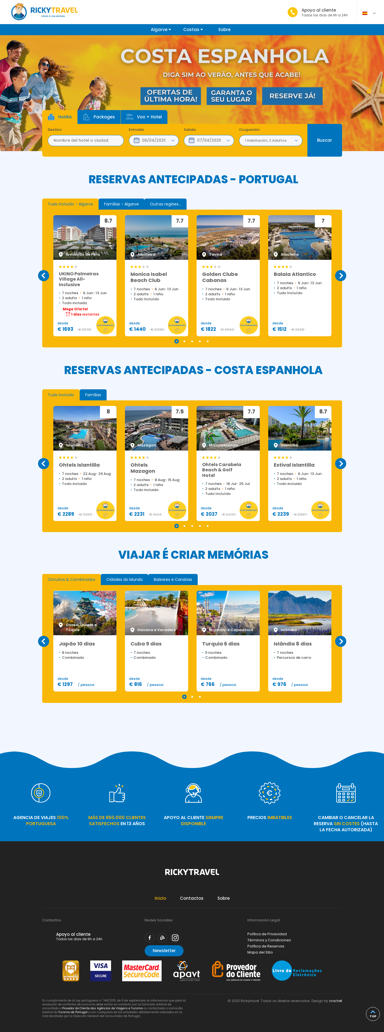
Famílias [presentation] (93, 395)
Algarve (161, 29)
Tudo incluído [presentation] (61, 395)
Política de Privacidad (267, 934)
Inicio (160, 898)
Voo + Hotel (144, 117)
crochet (335, 1000)
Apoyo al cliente (325, 12)
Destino (55, 129)
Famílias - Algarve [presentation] (121, 204)
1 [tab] (369, 91)
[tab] (70, 204)
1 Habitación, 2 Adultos (266, 140)
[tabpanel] (192, 93)
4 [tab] (200, 341)
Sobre (224, 29)
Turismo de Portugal (72, 1012)
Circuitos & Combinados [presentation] (71, 579)
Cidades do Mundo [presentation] (124, 579)
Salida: (190, 129)
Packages (99, 117)
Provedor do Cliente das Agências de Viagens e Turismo (102, 1008)
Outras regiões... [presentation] (165, 204)
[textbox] (86, 140)
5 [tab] (208, 341)
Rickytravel (192, 875)
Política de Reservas (265, 946)
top (373, 1016)
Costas (193, 29)
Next (340, 275)
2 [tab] (184, 341)
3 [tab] (192, 341)
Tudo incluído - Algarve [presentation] (70, 204)
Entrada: (136, 129)
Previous (43, 275)
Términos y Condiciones (269, 940)
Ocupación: (249, 129)
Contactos (192, 898)
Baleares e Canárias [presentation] (173, 579)
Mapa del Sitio (260, 952)
